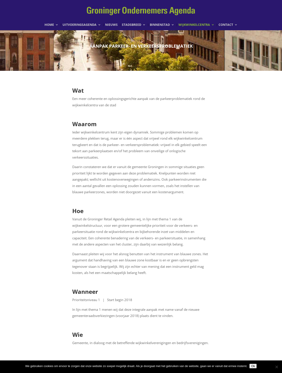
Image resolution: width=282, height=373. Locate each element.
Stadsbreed (131, 25)
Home (49, 25)
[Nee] (276, 367)
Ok (253, 366)
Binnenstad (160, 25)
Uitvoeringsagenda (79, 25)
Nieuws (111, 25)
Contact (226, 25)
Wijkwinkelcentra (194, 25)
